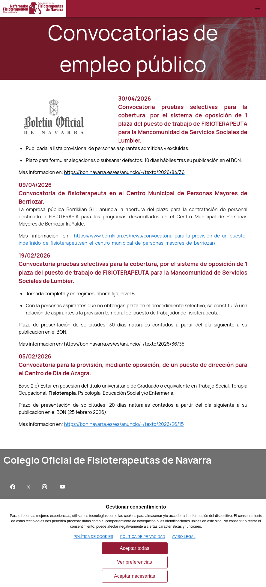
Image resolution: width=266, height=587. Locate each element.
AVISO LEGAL (184, 537)
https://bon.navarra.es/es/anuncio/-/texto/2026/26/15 (124, 424)
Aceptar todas (134, 548)
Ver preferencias (134, 562)
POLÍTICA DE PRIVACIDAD (142, 537)
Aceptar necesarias (134, 576)
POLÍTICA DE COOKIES (93, 537)
